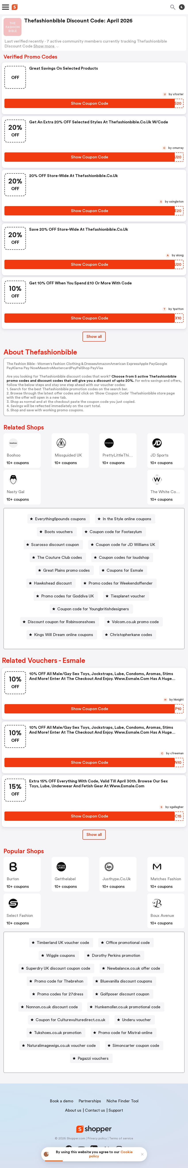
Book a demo (61, 1101)
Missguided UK (68, 455)
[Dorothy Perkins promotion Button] (114, 955)
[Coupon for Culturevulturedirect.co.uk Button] (68, 1019)
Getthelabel (65, 879)
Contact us (95, 1110)
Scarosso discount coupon (55, 545)
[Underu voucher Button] (135, 1019)
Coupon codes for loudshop (124, 557)
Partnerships (90, 1101)
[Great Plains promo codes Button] (65, 570)
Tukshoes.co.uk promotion (57, 1033)
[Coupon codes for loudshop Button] (122, 557)
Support (116, 1110)
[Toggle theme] (182, 7)
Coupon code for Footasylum (116, 532)
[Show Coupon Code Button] (89, 103)
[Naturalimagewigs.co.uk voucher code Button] (59, 1045)
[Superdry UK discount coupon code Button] (56, 968)
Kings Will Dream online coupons (63, 635)
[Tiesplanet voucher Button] (126, 596)
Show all (94, 835)
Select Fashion (20, 916)
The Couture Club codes (59, 557)
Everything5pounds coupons (60, 519)
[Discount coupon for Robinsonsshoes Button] (59, 621)
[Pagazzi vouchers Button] (91, 1058)
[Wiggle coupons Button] (59, 955)
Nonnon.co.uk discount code (52, 1007)
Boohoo (13, 455)
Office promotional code (128, 943)
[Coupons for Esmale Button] (123, 570)
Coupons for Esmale (125, 570)
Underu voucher (136, 1020)
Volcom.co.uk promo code (135, 622)
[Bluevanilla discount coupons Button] (124, 981)
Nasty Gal (15, 492)
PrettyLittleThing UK (121, 455)
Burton (13, 879)
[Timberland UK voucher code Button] (61, 942)
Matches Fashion (165, 879)
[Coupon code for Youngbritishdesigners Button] (91, 609)
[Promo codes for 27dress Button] (58, 994)
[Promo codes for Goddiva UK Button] (66, 596)
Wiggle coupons (60, 955)
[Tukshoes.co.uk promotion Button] (56, 1032)
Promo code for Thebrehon (58, 981)
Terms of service (121, 1138)
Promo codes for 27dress (60, 994)
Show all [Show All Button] (94, 337)
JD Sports (159, 455)
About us (73, 1110)
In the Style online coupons (127, 519)
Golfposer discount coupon (124, 994)
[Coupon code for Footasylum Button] (114, 531)
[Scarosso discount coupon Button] (53, 544)
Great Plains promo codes (66, 570)
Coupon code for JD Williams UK (125, 545)
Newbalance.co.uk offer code (133, 968)
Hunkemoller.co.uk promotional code (127, 1007)
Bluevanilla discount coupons (126, 981)
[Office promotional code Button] (126, 942)
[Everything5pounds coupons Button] (58, 519)
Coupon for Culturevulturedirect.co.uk (70, 1020)
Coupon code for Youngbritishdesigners (93, 609)
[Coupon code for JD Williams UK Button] (123, 544)
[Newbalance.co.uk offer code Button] (132, 968)
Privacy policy (97, 1138)
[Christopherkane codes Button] (129, 634)
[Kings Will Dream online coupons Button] (62, 634)
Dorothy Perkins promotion (116, 955)
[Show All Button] (94, 835)
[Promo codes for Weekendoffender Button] (119, 583)
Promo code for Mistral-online (125, 1033)
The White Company (169, 492)
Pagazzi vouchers (93, 1058)
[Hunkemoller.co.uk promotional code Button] (125, 1007)
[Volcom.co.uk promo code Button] (133, 621)
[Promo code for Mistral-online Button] (123, 1032)
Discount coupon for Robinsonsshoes (61, 622)
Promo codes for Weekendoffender (120, 583)
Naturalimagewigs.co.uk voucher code (61, 1046)
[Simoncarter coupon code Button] (134, 1045)
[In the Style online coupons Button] (125, 519)
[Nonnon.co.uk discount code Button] (50, 1007)
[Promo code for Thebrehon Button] (57, 981)
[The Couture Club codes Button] (58, 557)
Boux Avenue (162, 916)
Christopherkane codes (131, 635)
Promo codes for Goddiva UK (67, 596)
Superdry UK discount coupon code (58, 968)
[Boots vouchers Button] (57, 531)
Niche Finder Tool (122, 1101)
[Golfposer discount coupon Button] (123, 994)
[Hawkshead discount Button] (51, 583)
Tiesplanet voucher (128, 596)
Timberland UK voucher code (63, 943)
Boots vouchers (58, 532)
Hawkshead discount (53, 583)
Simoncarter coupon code (136, 1046)
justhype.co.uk (116, 879)
